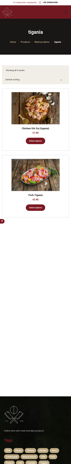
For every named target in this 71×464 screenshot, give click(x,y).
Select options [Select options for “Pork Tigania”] (35, 208)
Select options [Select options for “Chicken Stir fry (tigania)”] (35, 141)
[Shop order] (36, 80)
